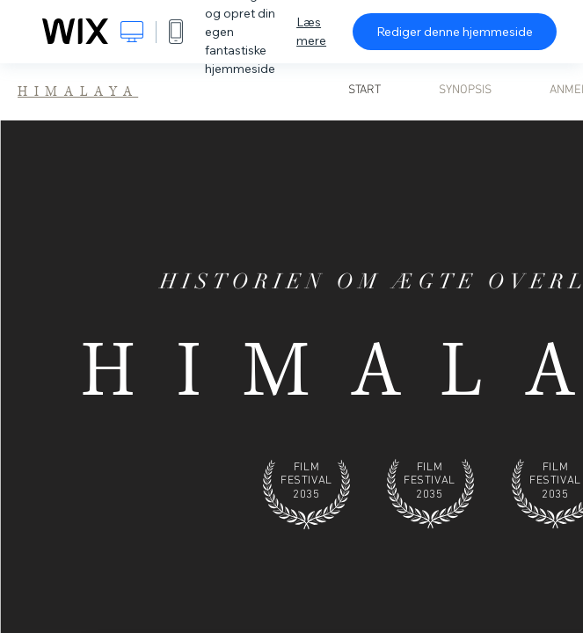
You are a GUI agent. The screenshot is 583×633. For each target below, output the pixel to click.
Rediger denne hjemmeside (454, 32)
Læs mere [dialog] (311, 31)
